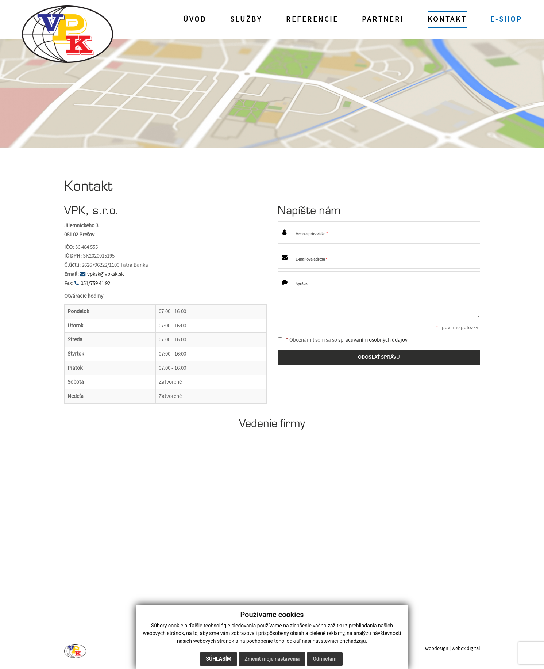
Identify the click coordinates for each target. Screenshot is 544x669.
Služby (246, 19)
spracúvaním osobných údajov (373, 340)
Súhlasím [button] (218, 659)
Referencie (312, 19)
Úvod (195, 19)
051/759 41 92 (95, 283)
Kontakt (447, 19)
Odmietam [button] (324, 659)
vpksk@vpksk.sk (105, 274)
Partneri (383, 19)
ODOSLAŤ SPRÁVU (379, 357)
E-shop (506, 19)
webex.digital (466, 648)
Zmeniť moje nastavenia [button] (272, 659)
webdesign (436, 648)
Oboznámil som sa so (343, 340)
